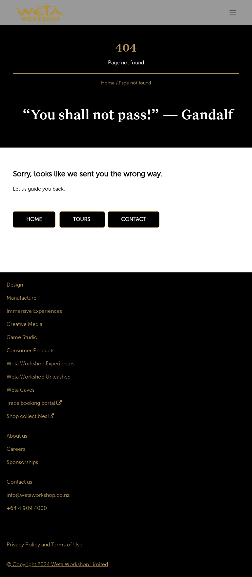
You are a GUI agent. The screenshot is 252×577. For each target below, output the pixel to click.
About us (17, 436)
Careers (16, 449)
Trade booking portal (31, 403)
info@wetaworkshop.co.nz (38, 495)
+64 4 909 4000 (27, 508)
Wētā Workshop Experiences (40, 363)
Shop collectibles (27, 416)
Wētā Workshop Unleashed (39, 377)
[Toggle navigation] (232, 12)
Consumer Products (30, 350)
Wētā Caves (20, 390)
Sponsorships (22, 462)
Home (108, 83)
